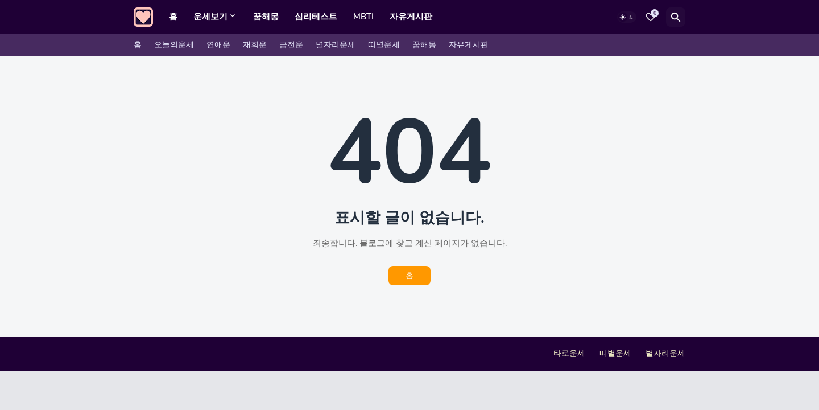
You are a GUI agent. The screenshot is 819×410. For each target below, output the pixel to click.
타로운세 (569, 353)
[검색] (675, 17)
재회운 (255, 44)
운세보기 (210, 16)
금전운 (291, 44)
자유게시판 (411, 16)
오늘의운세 (174, 44)
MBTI (363, 16)
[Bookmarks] (650, 17)
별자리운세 (335, 44)
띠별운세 (384, 44)
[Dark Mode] (626, 17)
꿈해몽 (266, 16)
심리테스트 (316, 16)
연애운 (218, 44)
